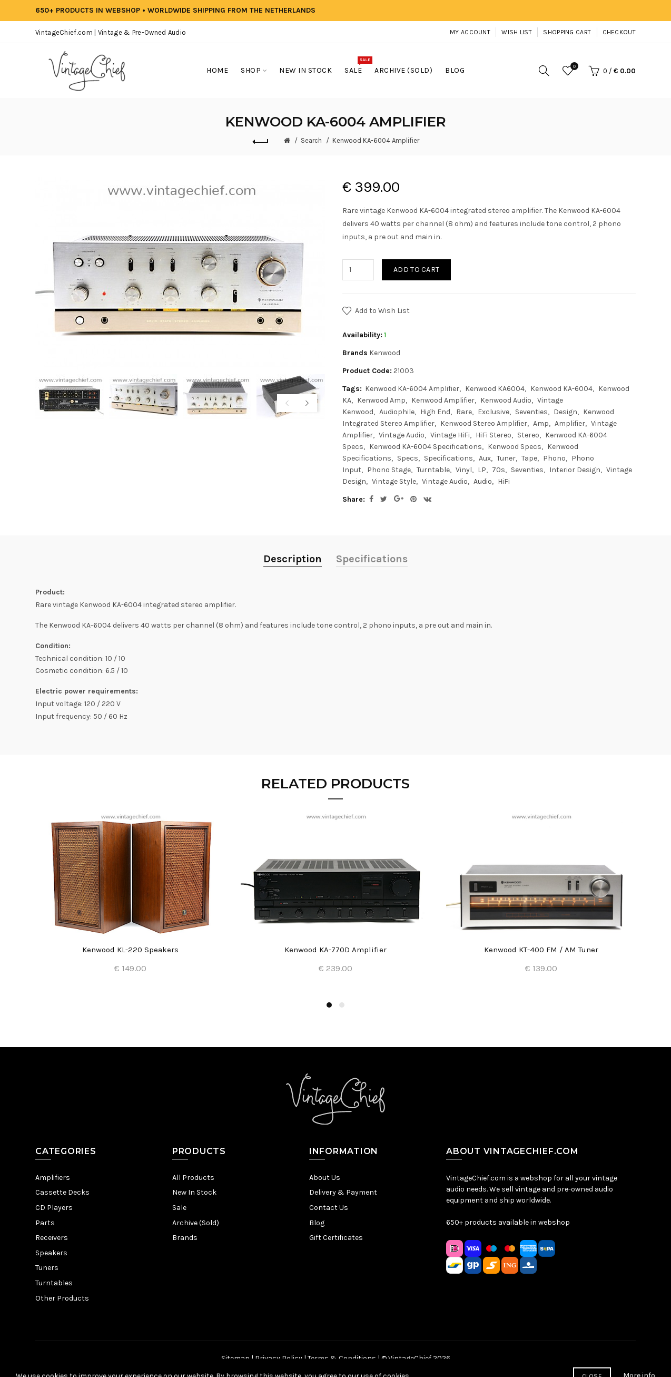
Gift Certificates (336, 1237)
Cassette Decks (62, 1192)
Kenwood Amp (381, 400)
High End (435, 411)
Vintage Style (394, 481)
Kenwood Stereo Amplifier (483, 423)
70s (498, 469)
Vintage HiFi (450, 435)
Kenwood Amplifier (443, 400)
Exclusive (493, 411)
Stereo (528, 435)
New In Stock (194, 1192)
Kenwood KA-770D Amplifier (335, 949)
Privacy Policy (278, 1358)
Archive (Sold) (195, 1222)
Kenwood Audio (505, 400)
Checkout (619, 32)
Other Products (62, 1298)
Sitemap (235, 1358)
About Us (324, 1177)
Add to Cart (416, 269)
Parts (45, 1222)
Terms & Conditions (342, 1358)
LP (482, 469)
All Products (193, 1177)
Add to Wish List (382, 310)
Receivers (51, 1237)
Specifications (448, 458)
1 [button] (329, 1005)
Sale (179, 1207)
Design (565, 411)
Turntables (54, 1282)
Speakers (51, 1252)
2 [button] (341, 1005)
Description (292, 559)
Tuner (506, 458)
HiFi (504, 481)
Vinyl (464, 469)
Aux (485, 458)
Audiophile (397, 411)
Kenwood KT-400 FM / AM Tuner (541, 949)
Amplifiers (52, 1177)
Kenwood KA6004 (495, 388)
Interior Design (574, 469)
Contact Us (328, 1207)
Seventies (531, 411)
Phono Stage (389, 469)
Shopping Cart (567, 32)
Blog (316, 1222)
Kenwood (384, 352)
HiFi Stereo (493, 435)
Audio (482, 481)
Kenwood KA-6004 (561, 388)
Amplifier (570, 423)
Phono (554, 458)
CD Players (54, 1207)
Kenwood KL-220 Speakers (130, 949)
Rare (464, 411)
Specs (407, 458)
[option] (69, 397)
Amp (541, 423)
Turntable (433, 469)
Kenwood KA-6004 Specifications (425, 446)
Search (311, 140)
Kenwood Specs (514, 446)
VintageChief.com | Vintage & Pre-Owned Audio (110, 32)
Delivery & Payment (343, 1192)
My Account (470, 32)
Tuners (46, 1267)
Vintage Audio (402, 435)
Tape (529, 458)
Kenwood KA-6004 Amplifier (375, 140)
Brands (185, 1237)
